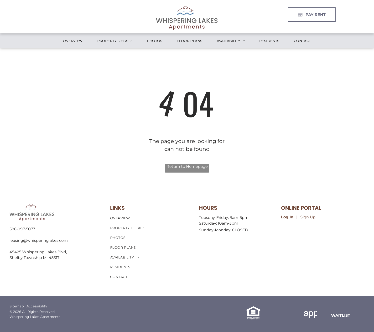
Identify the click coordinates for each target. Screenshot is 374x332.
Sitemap (17, 306)
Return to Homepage (187, 166)
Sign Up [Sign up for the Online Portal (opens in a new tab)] (308, 217)
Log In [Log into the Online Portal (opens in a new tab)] (287, 217)
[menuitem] (73, 41)
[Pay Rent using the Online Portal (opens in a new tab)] (312, 14)
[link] (340, 315)
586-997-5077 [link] (22, 229)
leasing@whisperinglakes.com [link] (39, 240)
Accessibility (36, 306)
